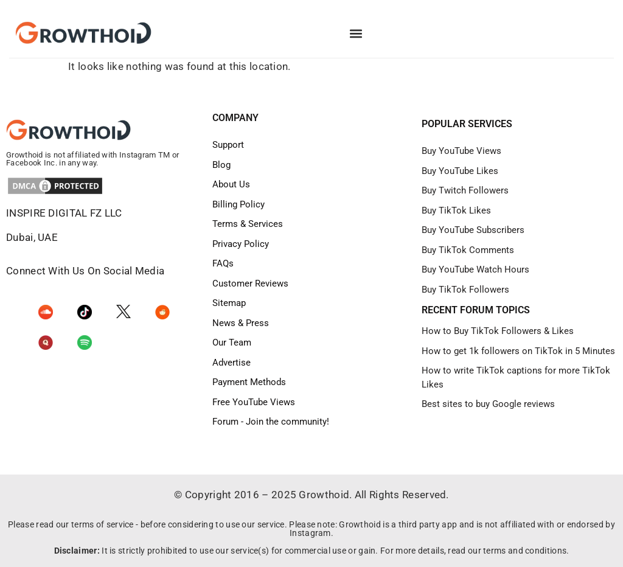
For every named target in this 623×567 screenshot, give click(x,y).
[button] (356, 34)
